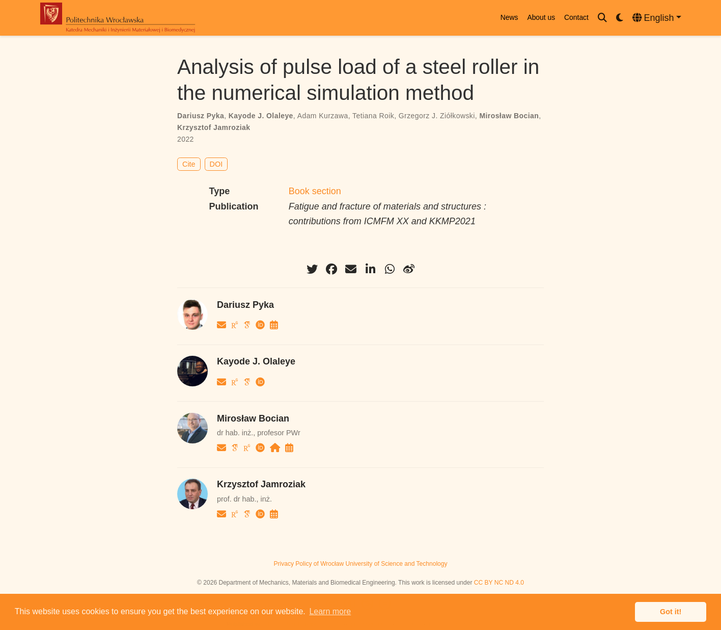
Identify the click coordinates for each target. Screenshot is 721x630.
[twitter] (312, 269)
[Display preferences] (619, 18)
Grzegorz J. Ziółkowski (437, 116)
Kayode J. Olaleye (261, 116)
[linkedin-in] (370, 269)
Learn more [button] (330, 611)
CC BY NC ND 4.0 (499, 582)
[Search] (602, 18)
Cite (189, 164)
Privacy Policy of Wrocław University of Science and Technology (360, 563)
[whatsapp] (389, 269)
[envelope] (350, 269)
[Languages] (656, 18)
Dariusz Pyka (200, 116)
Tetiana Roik (373, 116)
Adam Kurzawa (322, 116)
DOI (216, 164)
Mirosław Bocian (509, 116)
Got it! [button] (670, 612)
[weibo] (409, 269)
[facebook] (331, 269)
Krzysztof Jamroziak (213, 127)
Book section (315, 191)
